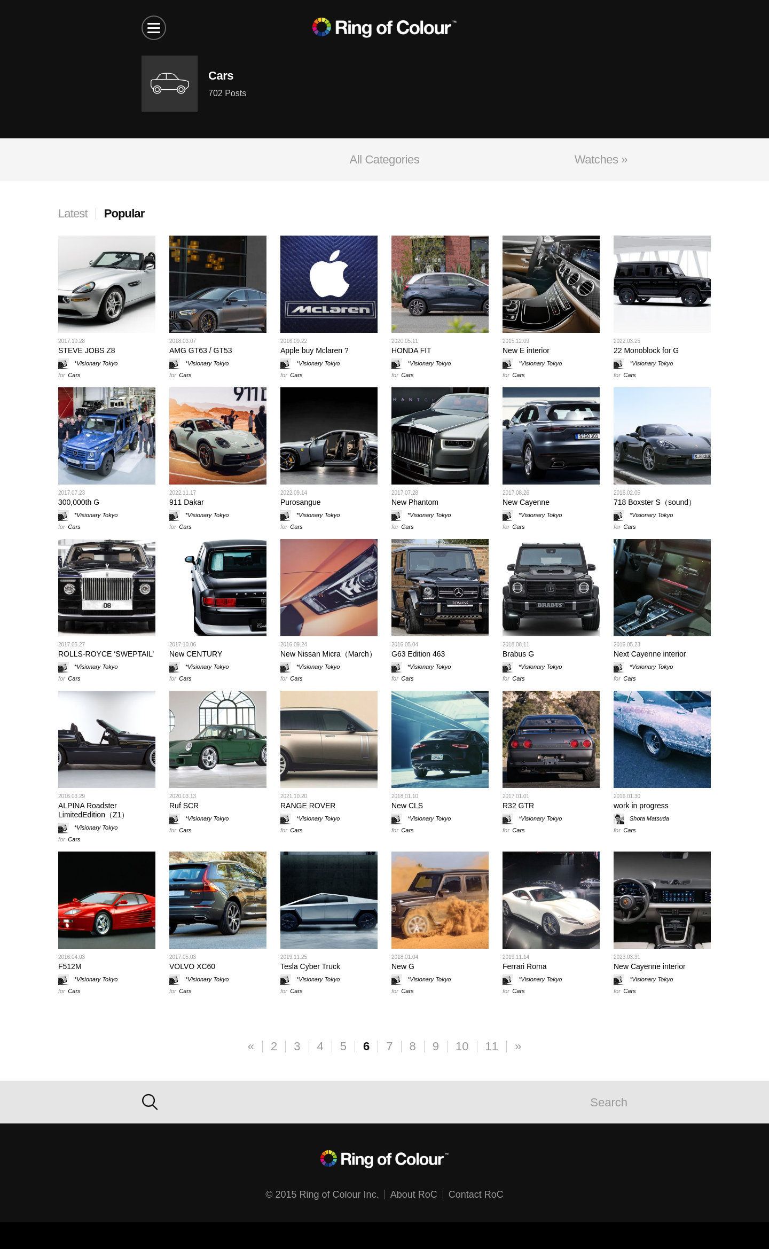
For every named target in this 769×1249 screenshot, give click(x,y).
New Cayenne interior (650, 966)
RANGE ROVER (307, 805)
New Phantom (414, 502)
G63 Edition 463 (418, 654)
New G (402, 966)
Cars (74, 375)
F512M (70, 966)
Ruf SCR (184, 805)
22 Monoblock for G (646, 350)
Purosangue (300, 502)
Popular (124, 213)
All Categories (385, 159)
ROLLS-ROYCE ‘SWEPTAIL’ (106, 654)
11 (491, 1046)
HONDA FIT (411, 350)
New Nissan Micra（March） (328, 654)
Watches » (601, 159)
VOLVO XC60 (192, 966)
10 (462, 1046)
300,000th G (78, 502)
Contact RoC (476, 1194)
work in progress (641, 805)
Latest (73, 213)
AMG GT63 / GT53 (200, 350)
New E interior (526, 350)
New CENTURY (195, 654)
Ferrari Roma (524, 966)
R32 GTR (518, 805)
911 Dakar (186, 502)
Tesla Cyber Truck (310, 966)
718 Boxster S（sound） (655, 502)
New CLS (407, 805)
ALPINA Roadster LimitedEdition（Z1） (93, 810)
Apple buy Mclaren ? (314, 350)
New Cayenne (526, 502)
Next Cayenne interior (650, 654)
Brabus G (518, 654)
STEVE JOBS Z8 (86, 350)
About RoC (413, 1194)
